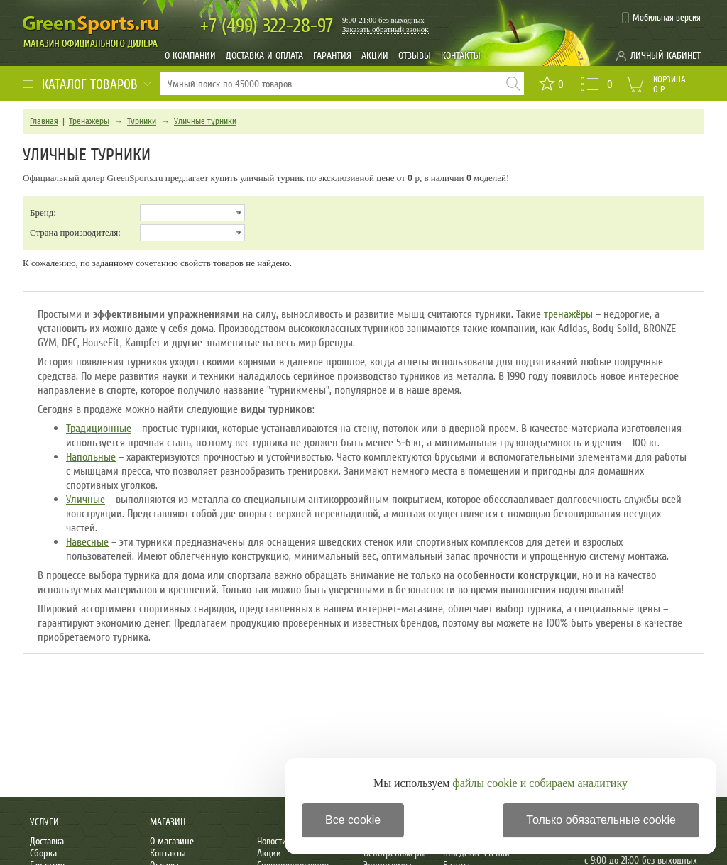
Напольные (91, 457)
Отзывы (414, 56)
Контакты (461, 56)
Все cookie (353, 820)
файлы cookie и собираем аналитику (540, 783)
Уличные (85, 499)
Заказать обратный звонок (385, 29)
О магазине (172, 841)
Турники (141, 121)
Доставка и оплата (264, 56)
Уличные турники (205, 121)
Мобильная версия (667, 17)
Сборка (43, 853)
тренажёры (568, 314)
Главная (44, 121)
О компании (190, 56)
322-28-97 (266, 26)
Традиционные (98, 429)
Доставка (47, 841)
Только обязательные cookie (601, 820)
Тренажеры (89, 121)
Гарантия (332, 56)
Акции (374, 56)
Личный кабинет (665, 56)
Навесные (87, 542)
